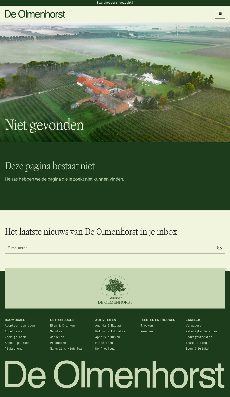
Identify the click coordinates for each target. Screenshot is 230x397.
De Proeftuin (105, 349)
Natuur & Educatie (110, 331)
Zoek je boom (15, 337)
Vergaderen (194, 326)
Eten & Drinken (62, 326)
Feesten (147, 331)
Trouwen (147, 326)
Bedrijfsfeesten (199, 337)
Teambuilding (196, 343)
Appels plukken (17, 343)
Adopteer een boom (20, 326)
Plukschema (13, 349)
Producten (58, 343)
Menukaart (58, 331)
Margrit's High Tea (66, 349)
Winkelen (57, 337)
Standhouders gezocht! (115, 3)
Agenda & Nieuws (108, 326)
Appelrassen (14, 331)
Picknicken (104, 343)
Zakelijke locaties (201, 331)
